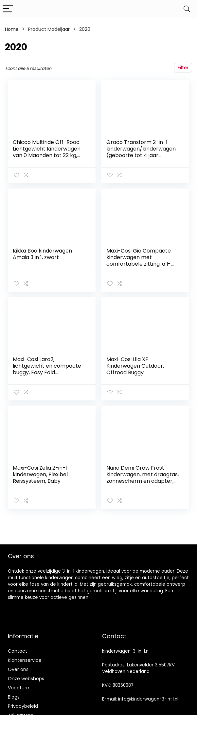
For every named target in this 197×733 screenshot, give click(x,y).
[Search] (187, 9)
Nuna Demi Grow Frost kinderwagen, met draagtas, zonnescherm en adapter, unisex (142, 477)
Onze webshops (26, 678)
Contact (17, 651)
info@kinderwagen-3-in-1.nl (148, 699)
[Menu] (8, 9)
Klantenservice (25, 660)
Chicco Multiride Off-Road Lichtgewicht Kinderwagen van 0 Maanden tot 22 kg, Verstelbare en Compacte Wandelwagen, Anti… (47, 155)
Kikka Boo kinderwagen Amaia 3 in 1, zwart (42, 254)
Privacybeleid (23, 706)
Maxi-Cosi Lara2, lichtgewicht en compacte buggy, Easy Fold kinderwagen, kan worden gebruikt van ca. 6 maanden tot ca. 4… (49, 376)
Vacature (18, 687)
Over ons (18, 669)
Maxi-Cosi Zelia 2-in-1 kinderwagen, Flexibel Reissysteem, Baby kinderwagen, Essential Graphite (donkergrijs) (42, 481)
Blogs (14, 697)
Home (12, 29)
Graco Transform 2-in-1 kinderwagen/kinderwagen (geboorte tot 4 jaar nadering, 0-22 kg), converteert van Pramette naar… (141, 158)
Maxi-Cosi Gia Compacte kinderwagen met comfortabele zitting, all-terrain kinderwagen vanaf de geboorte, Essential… (140, 264)
